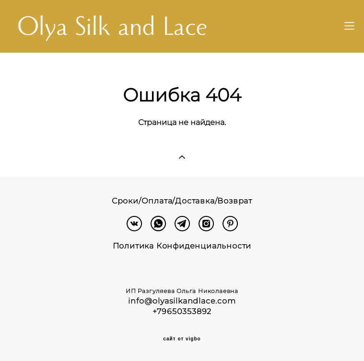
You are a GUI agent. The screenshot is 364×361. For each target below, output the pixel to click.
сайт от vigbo (181, 339)
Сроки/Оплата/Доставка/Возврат (182, 200)
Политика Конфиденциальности (182, 245)
